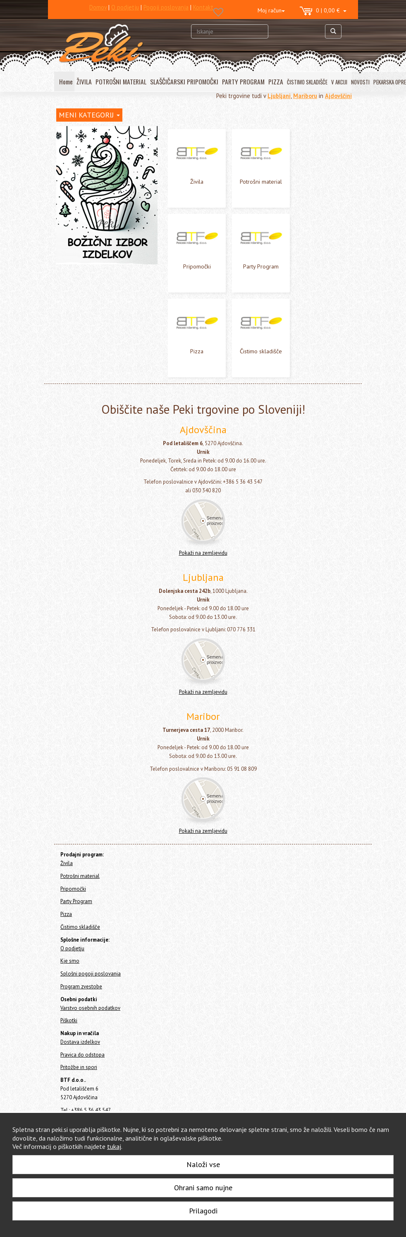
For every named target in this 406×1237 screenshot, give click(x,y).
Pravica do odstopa (82, 1060)
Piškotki (68, 1025)
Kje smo (69, 966)
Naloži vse (203, 1164)
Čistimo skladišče (77, 205)
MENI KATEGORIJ (89, 115)
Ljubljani (279, 96)
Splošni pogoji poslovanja (90, 979)
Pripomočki (70, 171)
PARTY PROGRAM (243, 81)
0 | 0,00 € (323, 11)
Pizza (62, 193)
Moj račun (271, 10)
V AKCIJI (339, 82)
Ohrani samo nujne (203, 1187)
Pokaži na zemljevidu (203, 558)
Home (71, 131)
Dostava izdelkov (80, 1047)
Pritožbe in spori (78, 1072)
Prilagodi (203, 1210)
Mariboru (305, 96)
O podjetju (72, 953)
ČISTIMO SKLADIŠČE (307, 82)
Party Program (74, 183)
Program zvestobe (81, 991)
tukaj (114, 1146)
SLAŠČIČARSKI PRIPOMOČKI (184, 81)
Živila (62, 149)
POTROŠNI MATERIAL (121, 81)
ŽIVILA (84, 81)
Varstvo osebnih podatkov (90, 1013)
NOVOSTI (360, 82)
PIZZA (275, 81)
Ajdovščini (338, 96)
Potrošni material (78, 160)
